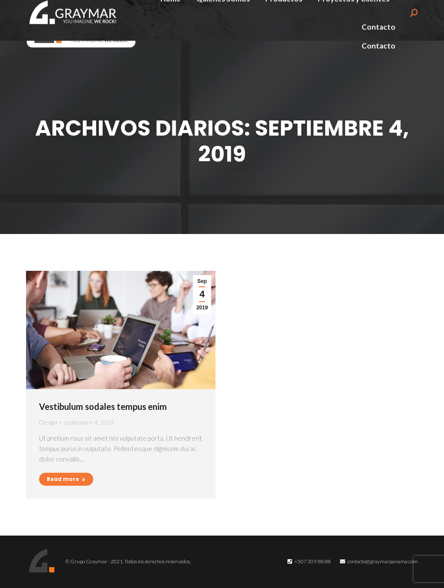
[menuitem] (171, 15)
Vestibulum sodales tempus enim (103, 406)
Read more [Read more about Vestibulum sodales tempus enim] (66, 479)
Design (48, 422)
